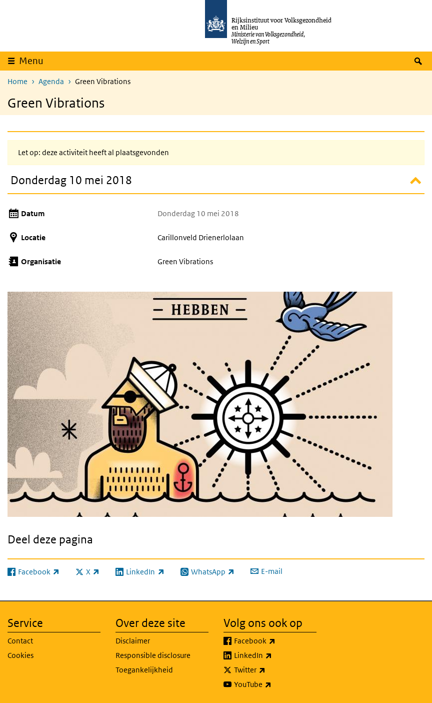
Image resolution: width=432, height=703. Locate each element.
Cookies (21, 655)
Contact (20, 640)
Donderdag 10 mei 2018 (71, 180)
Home (18, 81)
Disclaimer (133, 640)
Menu (31, 61)
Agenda (51, 81)
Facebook (275, 641)
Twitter (272, 670)
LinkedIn (275, 655)
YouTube (275, 684)
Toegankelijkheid (144, 669)
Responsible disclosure (153, 655)
